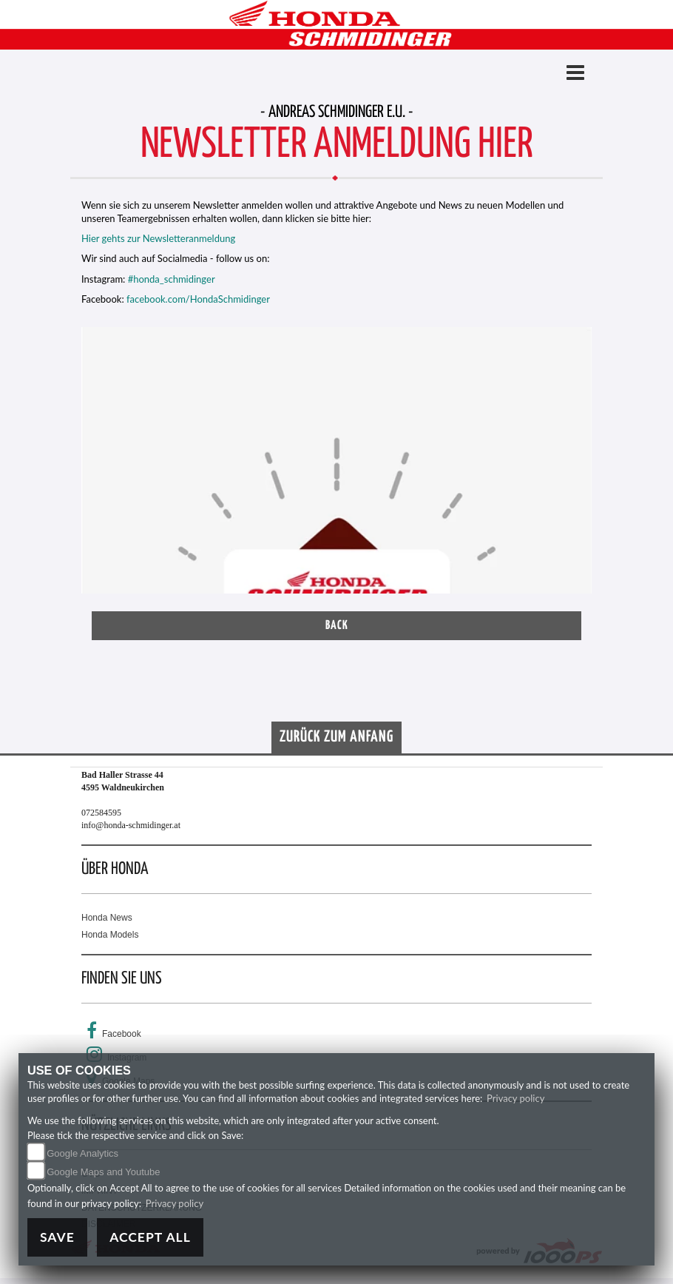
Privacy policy (515, 1098)
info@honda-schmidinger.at (130, 825)
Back (336, 625)
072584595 (101, 812)
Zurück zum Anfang (336, 737)
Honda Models (109, 935)
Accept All (150, 1237)
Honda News (106, 917)
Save (57, 1237)
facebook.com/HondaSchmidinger (198, 299)
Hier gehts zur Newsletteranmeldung (158, 238)
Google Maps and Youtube (103, 1171)
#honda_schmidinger (171, 279)
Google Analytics (82, 1153)
